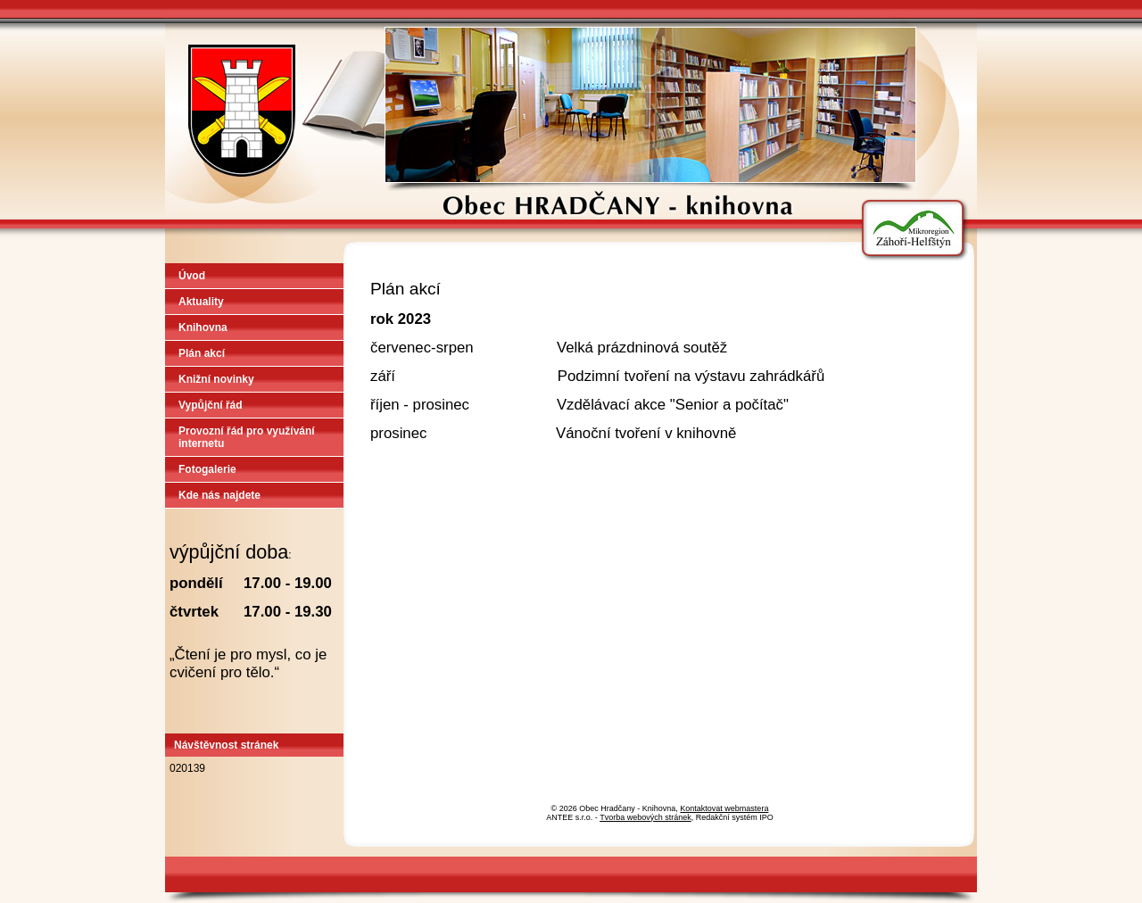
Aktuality (201, 301)
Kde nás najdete (219, 495)
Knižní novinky (216, 379)
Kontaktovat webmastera (724, 808)
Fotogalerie (207, 469)
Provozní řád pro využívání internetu (246, 437)
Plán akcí (201, 353)
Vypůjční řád (210, 405)
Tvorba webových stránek (645, 817)
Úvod (191, 275)
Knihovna (203, 327)
